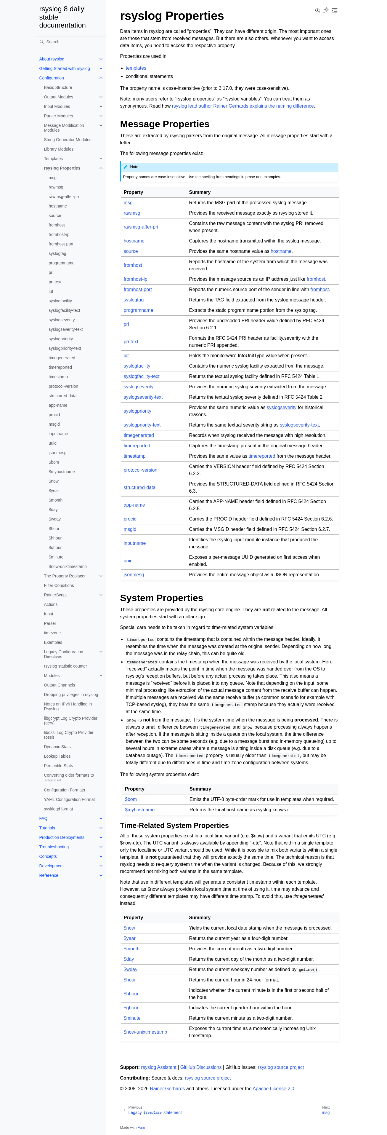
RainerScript (55, 595)
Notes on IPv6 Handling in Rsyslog (68, 706)
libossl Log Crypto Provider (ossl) (69, 735)
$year (54, 490)
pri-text (55, 282)
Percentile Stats (58, 765)
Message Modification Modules (64, 128)
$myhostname (62, 471)
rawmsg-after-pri (64, 196)
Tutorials (47, 828)
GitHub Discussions (201, 1067)
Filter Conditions (59, 585)
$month (56, 500)
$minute (56, 557)
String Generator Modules (67, 139)
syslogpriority (61, 338)
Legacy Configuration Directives (63, 654)
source (55, 215)
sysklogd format (58, 809)
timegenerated (62, 357)
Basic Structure (58, 87)
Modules (52, 675)
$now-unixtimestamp (68, 566)
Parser (50, 623)
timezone (52, 632)
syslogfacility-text (64, 310)
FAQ (43, 818)
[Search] (70, 41)
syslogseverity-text (66, 329)
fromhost (57, 225)
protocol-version (63, 386)
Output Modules (58, 97)
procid (54, 414)
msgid (54, 424)
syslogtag (57, 253)
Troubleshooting (54, 847)
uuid (53, 443)
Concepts (48, 856)
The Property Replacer (65, 576)
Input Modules (57, 106)
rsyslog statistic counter (65, 666)
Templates (53, 158)
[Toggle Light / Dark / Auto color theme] (326, 10)
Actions (51, 604)
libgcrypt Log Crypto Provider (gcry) (71, 720)
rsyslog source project (281, 1067)
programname (62, 263)
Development (51, 865)
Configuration (51, 78)
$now (54, 481)
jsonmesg (58, 452)
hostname (58, 206)
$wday (55, 519)
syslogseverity (62, 319)
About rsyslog (52, 59)
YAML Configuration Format (69, 799)
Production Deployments (62, 837)
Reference (49, 875)
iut (51, 291)
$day (53, 509)
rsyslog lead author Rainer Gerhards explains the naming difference (243, 105)
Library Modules (59, 149)
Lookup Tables (57, 756)
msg (53, 177)
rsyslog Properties (62, 168)
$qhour (55, 547)
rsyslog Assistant (158, 1067)
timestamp (58, 376)
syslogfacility (60, 300)
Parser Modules (58, 116)
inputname (58, 433)
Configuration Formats (64, 790)
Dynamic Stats (57, 746)
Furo (141, 1128)
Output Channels (59, 685)
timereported (60, 367)
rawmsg (56, 187)
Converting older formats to (69, 778)
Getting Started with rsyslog (64, 68)
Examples (53, 642)
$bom (54, 462)
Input (48, 614)
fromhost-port (61, 244)
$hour (54, 528)
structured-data (63, 395)
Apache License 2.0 (273, 1088)
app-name (58, 405)
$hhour (55, 538)
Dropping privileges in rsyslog (71, 694)
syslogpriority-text (65, 348)
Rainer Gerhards (167, 1088)
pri (51, 272)
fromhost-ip (59, 234)
